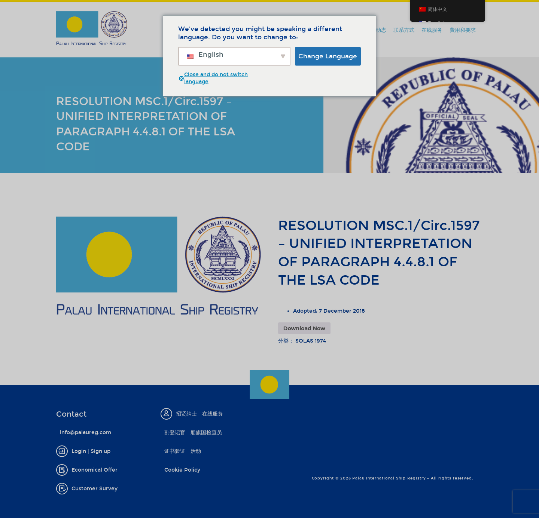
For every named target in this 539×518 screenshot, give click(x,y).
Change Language (327, 56)
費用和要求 (463, 30)
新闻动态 (375, 30)
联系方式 (403, 30)
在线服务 (431, 30)
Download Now (304, 328)
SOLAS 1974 (310, 341)
